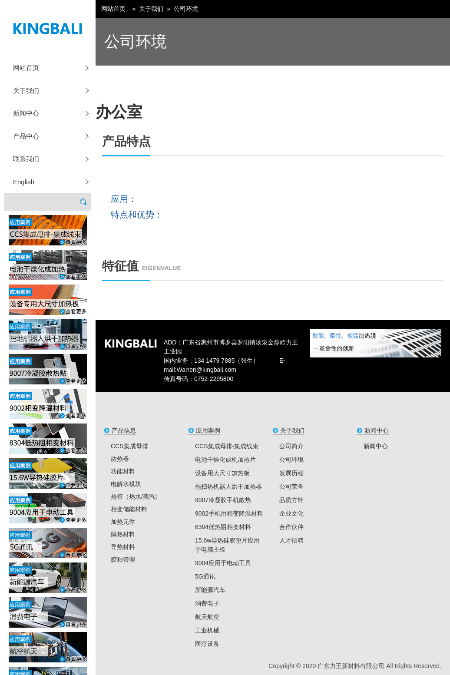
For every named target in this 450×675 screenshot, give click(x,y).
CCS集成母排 (129, 446)
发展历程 (291, 473)
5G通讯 (205, 576)
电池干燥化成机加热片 (225, 459)
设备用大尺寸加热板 (222, 473)
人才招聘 (291, 540)
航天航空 (207, 616)
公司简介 (291, 446)
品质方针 (291, 499)
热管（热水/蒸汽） (136, 496)
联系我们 (26, 158)
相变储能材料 (129, 509)
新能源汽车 (210, 589)
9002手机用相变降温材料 (229, 513)
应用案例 (208, 430)
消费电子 (207, 603)
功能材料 (123, 471)
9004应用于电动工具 (223, 562)
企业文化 (291, 513)
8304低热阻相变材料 (223, 526)
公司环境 (186, 8)
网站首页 (26, 67)
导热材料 (123, 546)
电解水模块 (126, 483)
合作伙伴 (291, 526)
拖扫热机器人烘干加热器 (228, 486)
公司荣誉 (291, 486)
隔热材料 (123, 534)
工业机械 (207, 630)
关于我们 (26, 90)
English (23, 181)
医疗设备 (207, 643)
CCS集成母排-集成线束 (226, 446)
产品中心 (26, 136)
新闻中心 (26, 113)
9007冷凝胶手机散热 (223, 499)
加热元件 (123, 521)
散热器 (120, 458)
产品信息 (124, 430)
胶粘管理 (123, 559)
